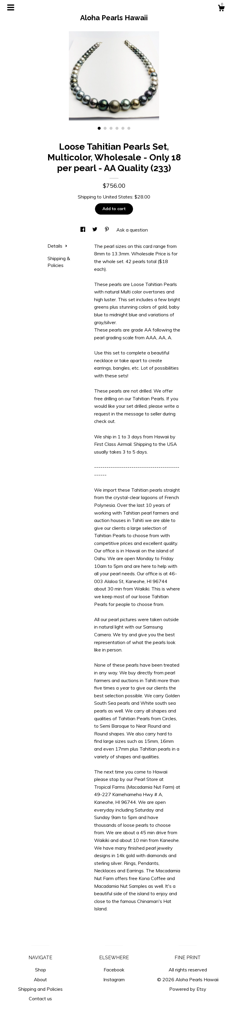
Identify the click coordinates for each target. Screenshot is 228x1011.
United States (117, 197)
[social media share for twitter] (95, 230)
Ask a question (132, 230)
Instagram (114, 979)
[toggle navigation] (10, 7)
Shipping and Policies (40, 989)
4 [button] (116, 128)
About (40, 979)
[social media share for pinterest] (107, 230)
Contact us (40, 998)
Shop (40, 970)
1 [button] (99, 128)
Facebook (114, 970)
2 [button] (105, 128)
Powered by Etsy (187, 989)
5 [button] (122, 128)
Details (57, 246)
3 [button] (111, 128)
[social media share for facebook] (83, 230)
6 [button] (128, 128)
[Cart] (221, 8)
